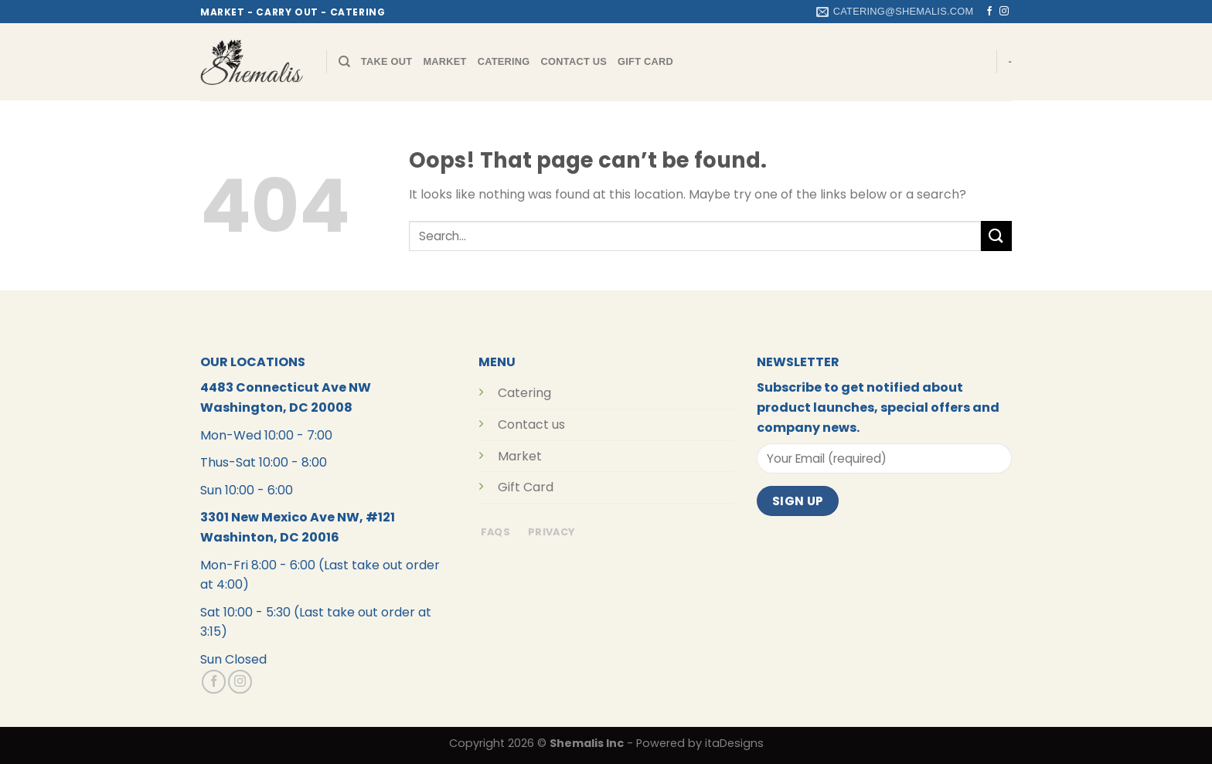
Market (444, 61)
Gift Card (645, 61)
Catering (504, 61)
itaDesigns (734, 743)
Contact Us (574, 61)
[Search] (344, 61)
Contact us (531, 424)
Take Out (387, 61)
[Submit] (996, 236)
